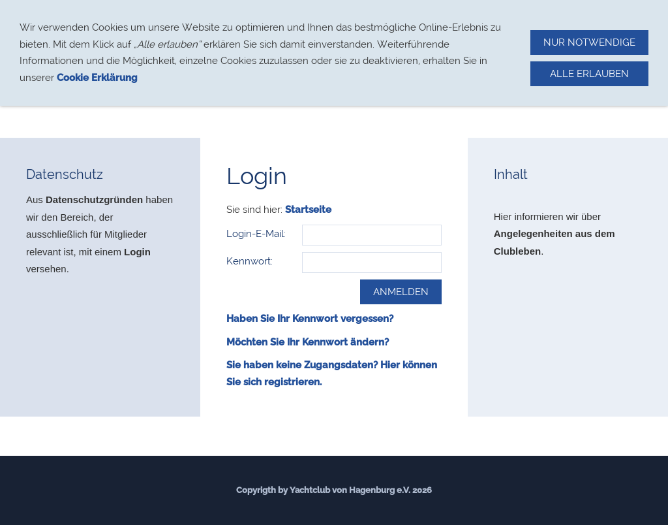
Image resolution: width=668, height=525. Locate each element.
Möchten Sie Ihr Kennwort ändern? (307, 342)
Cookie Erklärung (97, 78)
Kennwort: (249, 261)
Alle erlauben (589, 74)
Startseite (308, 209)
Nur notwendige (589, 42)
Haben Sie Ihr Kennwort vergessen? (309, 319)
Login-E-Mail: (256, 234)
